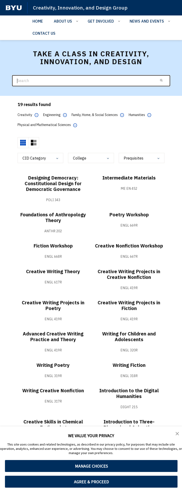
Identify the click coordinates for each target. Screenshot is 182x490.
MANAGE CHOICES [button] (91, 466)
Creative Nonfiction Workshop (129, 246)
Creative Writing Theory (53, 271)
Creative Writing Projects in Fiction (129, 305)
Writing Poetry (53, 365)
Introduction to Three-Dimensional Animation (129, 424)
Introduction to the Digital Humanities (129, 393)
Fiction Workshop (53, 246)
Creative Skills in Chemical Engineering (53, 424)
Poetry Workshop (129, 214)
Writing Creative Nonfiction (53, 390)
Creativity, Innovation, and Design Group (80, 7)
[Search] (91, 80)
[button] (177, 433)
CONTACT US (43, 33)
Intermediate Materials (129, 178)
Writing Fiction (129, 365)
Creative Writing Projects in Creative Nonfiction (129, 274)
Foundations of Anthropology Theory (53, 217)
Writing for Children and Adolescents (129, 336)
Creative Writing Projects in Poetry (53, 305)
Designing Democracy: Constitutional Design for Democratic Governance (53, 183)
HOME (37, 21)
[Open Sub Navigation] (78, 21)
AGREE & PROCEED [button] (91, 482)
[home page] (13, 7)
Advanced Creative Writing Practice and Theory (53, 336)
